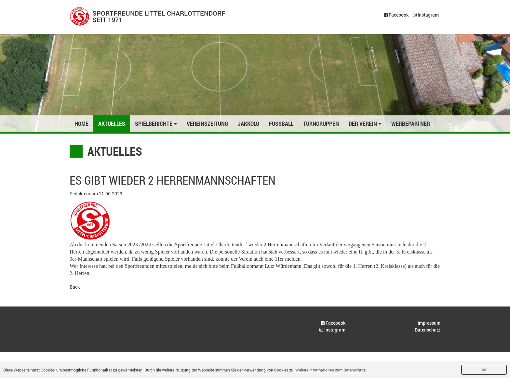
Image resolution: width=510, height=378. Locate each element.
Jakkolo (248, 123)
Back (75, 287)
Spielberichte (156, 123)
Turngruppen (321, 123)
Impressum (429, 323)
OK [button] (484, 370)
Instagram (426, 15)
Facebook (396, 15)
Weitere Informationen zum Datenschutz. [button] (331, 369)
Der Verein (365, 123)
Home (81, 123)
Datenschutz (427, 330)
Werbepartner (410, 123)
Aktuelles (111, 123)
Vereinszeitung (207, 123)
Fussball (281, 123)
